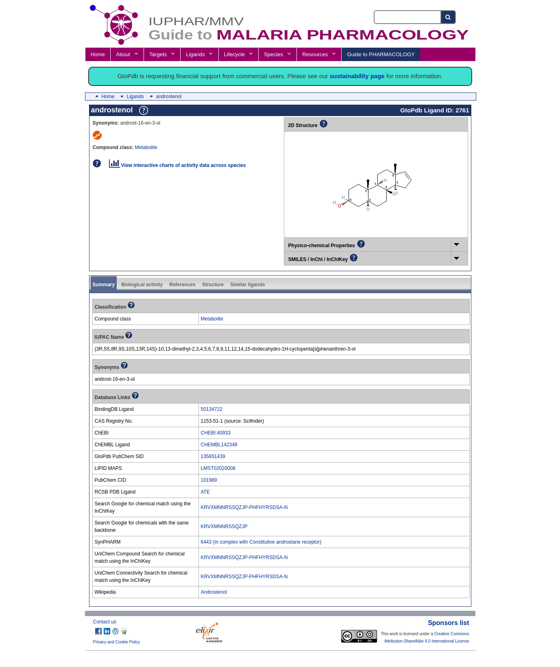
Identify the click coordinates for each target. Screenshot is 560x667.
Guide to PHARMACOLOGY (381, 54)
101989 (209, 480)
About (123, 54)
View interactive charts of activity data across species (177, 165)
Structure (213, 284)
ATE (205, 492)
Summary (104, 284)
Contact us (104, 622)
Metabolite (146, 147)
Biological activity (142, 284)
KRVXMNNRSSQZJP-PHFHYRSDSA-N (244, 507)
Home (98, 54)
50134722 (211, 409)
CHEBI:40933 (216, 433)
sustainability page (357, 75)
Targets (158, 54)
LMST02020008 (218, 468)
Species (273, 54)
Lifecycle (234, 54)
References (182, 284)
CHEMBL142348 (219, 445)
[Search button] (448, 17)
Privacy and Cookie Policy (116, 642)
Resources (315, 54)
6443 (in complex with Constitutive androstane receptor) (261, 542)
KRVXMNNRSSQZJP (224, 526)
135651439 (213, 456)
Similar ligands (247, 284)
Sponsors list (448, 622)
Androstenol (214, 592)
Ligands (195, 54)
